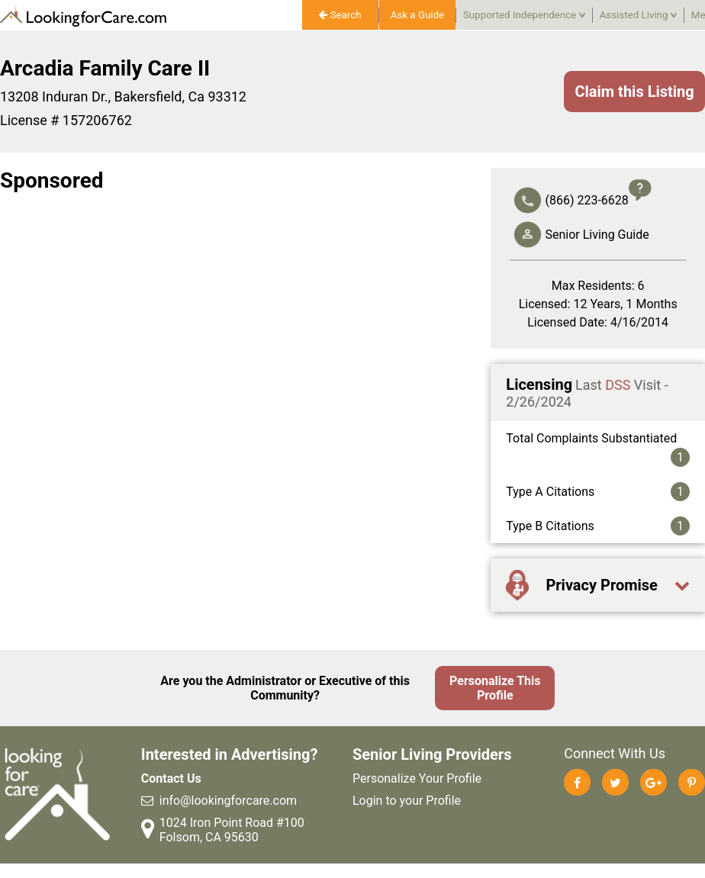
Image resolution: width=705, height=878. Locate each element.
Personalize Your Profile (416, 778)
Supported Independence (524, 15)
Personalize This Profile (495, 688)
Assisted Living (638, 15)
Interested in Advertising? (229, 754)
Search (340, 15)
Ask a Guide (417, 15)
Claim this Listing (634, 91)
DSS (617, 385)
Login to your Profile (406, 800)
